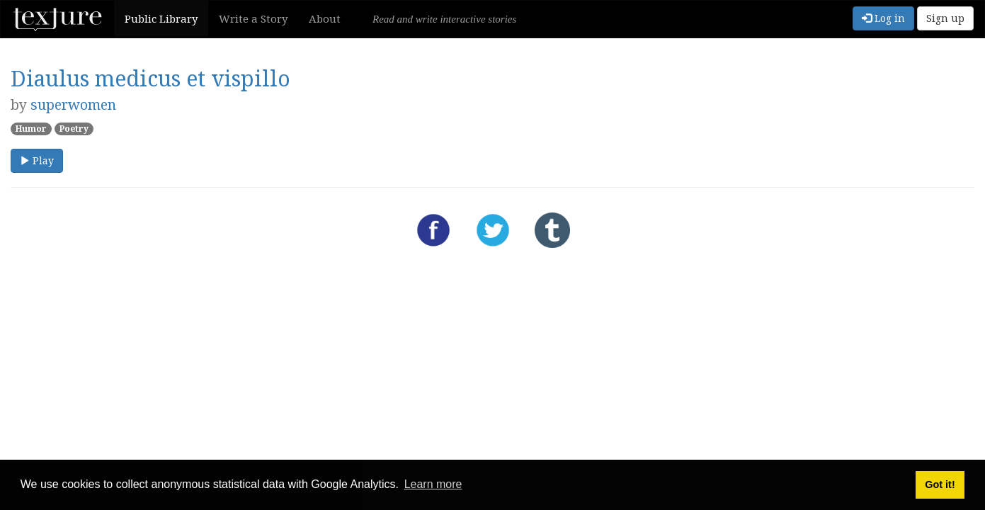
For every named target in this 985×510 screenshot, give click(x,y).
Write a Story (253, 18)
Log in (883, 18)
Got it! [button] (940, 484)
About (325, 18)
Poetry (74, 129)
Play (37, 160)
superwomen (73, 104)
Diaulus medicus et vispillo (150, 78)
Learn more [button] (433, 484)
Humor (31, 129)
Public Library (161, 18)
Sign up (945, 18)
